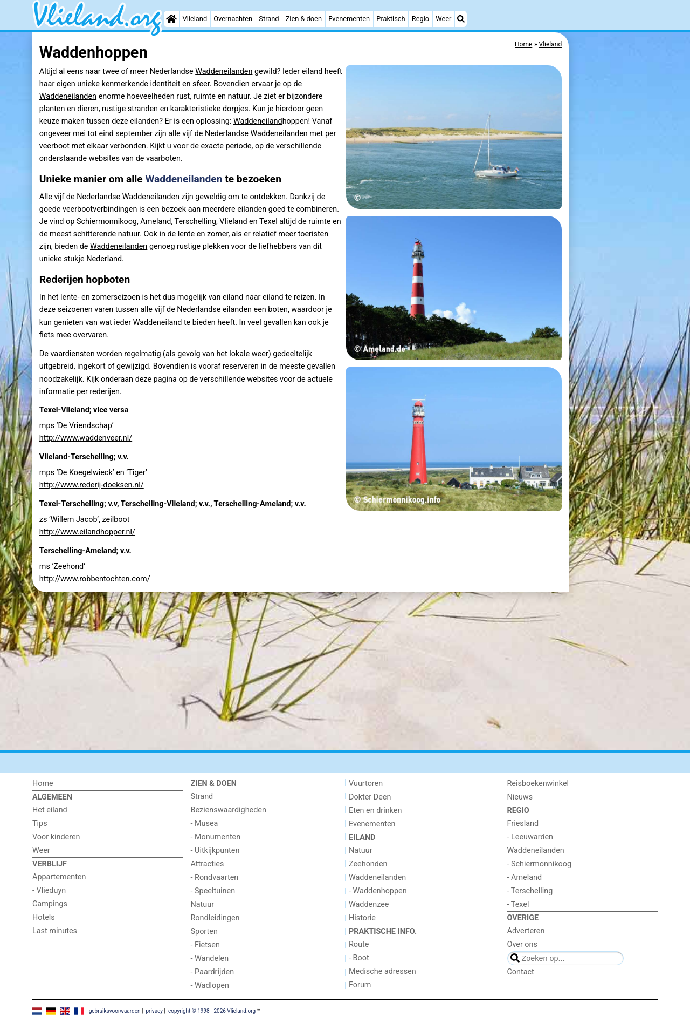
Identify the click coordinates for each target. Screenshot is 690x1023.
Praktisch (390, 19)
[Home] (171, 19)
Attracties (207, 864)
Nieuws (520, 797)
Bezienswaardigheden (228, 810)
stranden (143, 108)
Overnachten (232, 19)
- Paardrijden (212, 972)
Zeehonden (368, 864)
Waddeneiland (257, 121)
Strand (269, 19)
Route (359, 944)
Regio (420, 19)
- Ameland (524, 877)
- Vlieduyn (49, 890)
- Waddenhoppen (378, 891)
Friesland (523, 823)
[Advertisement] (614, 194)
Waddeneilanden (223, 71)
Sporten (204, 931)
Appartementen (59, 877)
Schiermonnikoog (107, 221)
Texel (268, 221)
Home (42, 783)
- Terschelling (530, 891)
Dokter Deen (370, 797)
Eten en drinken (375, 810)
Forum (360, 985)
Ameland (155, 221)
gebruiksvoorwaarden (115, 1011)
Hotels (43, 917)
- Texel (518, 904)
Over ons (522, 944)
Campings (49, 904)
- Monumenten (216, 837)
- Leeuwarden (530, 837)
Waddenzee (369, 904)
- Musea (204, 823)
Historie (362, 918)
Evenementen (349, 19)
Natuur (203, 904)
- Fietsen (205, 945)
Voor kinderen (56, 837)
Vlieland (195, 19)
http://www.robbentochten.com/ (94, 579)
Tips (39, 823)
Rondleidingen (215, 918)
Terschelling (195, 221)
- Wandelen (210, 958)
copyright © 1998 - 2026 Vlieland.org (212, 1011)
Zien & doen (304, 19)
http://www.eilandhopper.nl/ (87, 532)
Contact (520, 972)
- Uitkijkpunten (215, 850)
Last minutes (54, 931)
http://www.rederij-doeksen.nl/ (91, 485)
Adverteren (526, 931)
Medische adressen (382, 971)
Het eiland (49, 810)
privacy (154, 1011)
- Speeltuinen (213, 891)
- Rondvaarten (215, 877)
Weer (443, 19)
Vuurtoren (366, 783)
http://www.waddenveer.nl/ (85, 438)
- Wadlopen (210, 985)
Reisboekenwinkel (538, 783)
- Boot (359, 958)
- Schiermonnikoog (539, 864)
